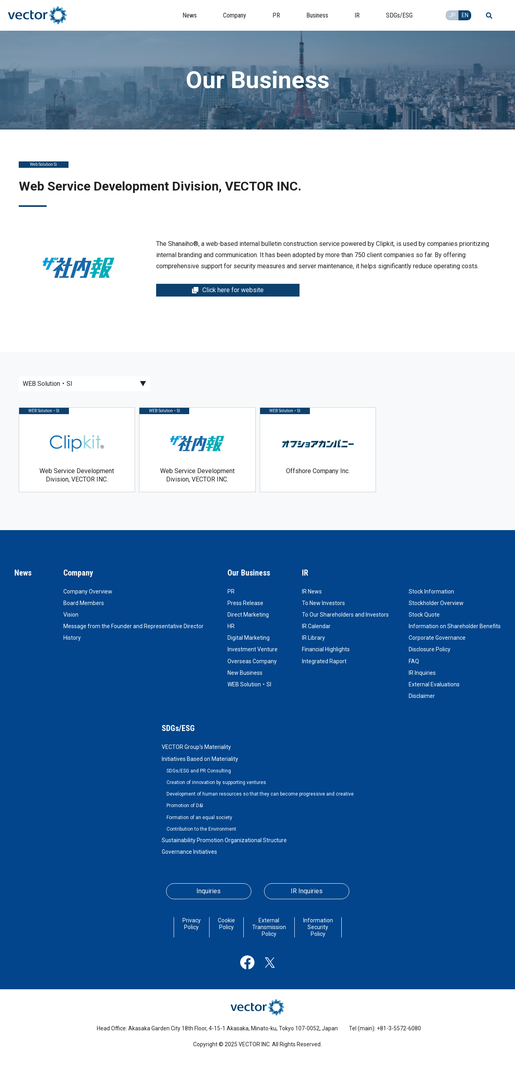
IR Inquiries (422, 673)
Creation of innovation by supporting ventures (216, 782)
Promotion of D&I (184, 805)
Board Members (83, 603)
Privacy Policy (191, 923)
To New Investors (323, 603)
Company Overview (87, 591)
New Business (244, 673)
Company (78, 573)
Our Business (248, 573)
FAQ (414, 661)
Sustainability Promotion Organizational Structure (224, 840)
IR (305, 573)
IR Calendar (316, 626)
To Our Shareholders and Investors (345, 614)
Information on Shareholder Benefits (455, 626)
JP (452, 15)
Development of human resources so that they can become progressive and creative (260, 794)
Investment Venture (252, 649)
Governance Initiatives (189, 852)
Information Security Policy (318, 927)
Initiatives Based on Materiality (200, 759)
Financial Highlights (326, 649)
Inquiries (208, 891)
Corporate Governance (437, 638)
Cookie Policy (226, 923)
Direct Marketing (248, 614)
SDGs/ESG (178, 728)
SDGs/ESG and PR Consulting (198, 771)
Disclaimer (422, 696)
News (22, 573)
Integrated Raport (324, 661)
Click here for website (228, 290)
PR (231, 591)
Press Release (245, 603)
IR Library (313, 638)
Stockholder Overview (436, 603)
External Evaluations (434, 684)
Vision (70, 614)
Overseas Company (252, 661)
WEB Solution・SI (249, 684)
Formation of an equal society (199, 817)
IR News (312, 591)
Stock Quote (424, 614)
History (72, 638)
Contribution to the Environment (201, 829)
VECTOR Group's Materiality (196, 747)
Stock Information (431, 591)
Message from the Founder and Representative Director (133, 626)
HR (231, 626)
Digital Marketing (248, 638)
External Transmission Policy (269, 927)
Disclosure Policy (429, 649)
